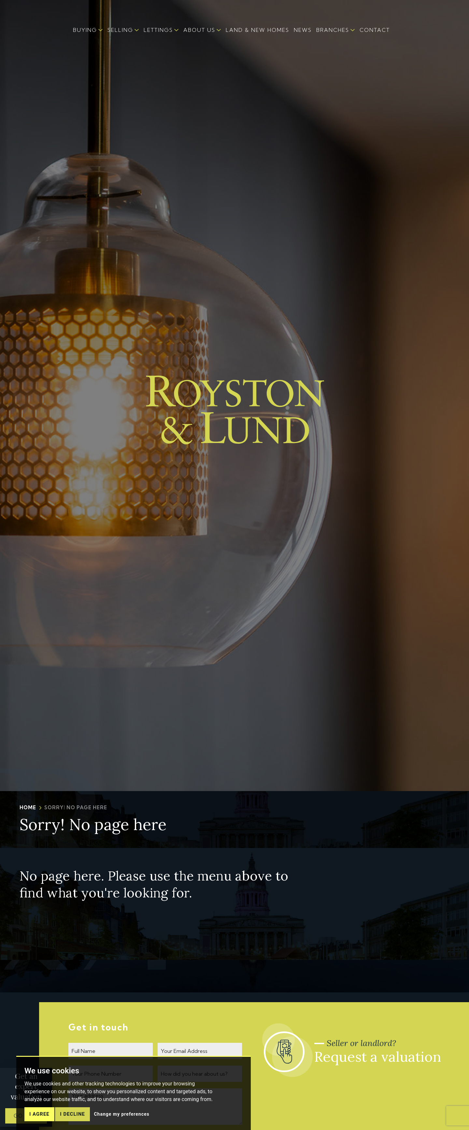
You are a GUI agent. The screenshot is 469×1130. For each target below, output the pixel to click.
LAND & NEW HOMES (257, 30)
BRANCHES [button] (332, 30)
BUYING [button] (85, 30)
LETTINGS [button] (158, 30)
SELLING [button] (120, 30)
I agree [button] (39, 1120)
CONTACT (375, 30)
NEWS (303, 30)
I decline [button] (72, 1120)
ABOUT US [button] (199, 30)
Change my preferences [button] (121, 1120)
